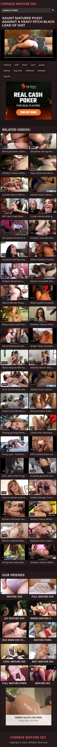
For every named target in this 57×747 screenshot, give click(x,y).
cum (33, 64)
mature (7, 64)
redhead (30, 70)
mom (24, 64)
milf (16, 64)
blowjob (41, 70)
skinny (7, 70)
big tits (7, 76)
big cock (18, 70)
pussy (42, 64)
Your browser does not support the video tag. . (28, 45)
